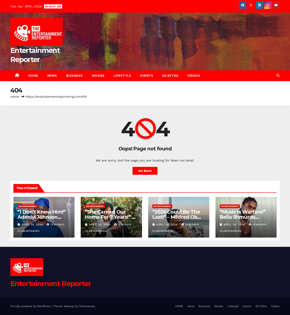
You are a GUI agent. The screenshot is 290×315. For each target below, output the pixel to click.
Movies (98, 75)
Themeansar (87, 306)
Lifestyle (122, 75)
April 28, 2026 (33, 224)
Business (74, 75)
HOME (33, 75)
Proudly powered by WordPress (31, 306)
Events (146, 75)
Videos (193, 75)
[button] (278, 75)
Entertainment (28, 206)
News (52, 75)
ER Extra (170, 75)
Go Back (145, 171)
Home (14, 97)
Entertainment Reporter (50, 283)
